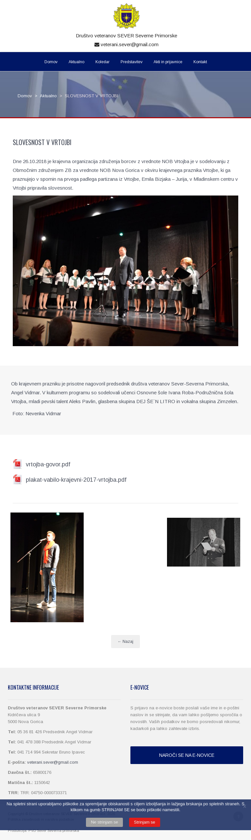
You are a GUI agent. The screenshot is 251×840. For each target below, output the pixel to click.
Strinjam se (144, 822)
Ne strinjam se (104, 822)
